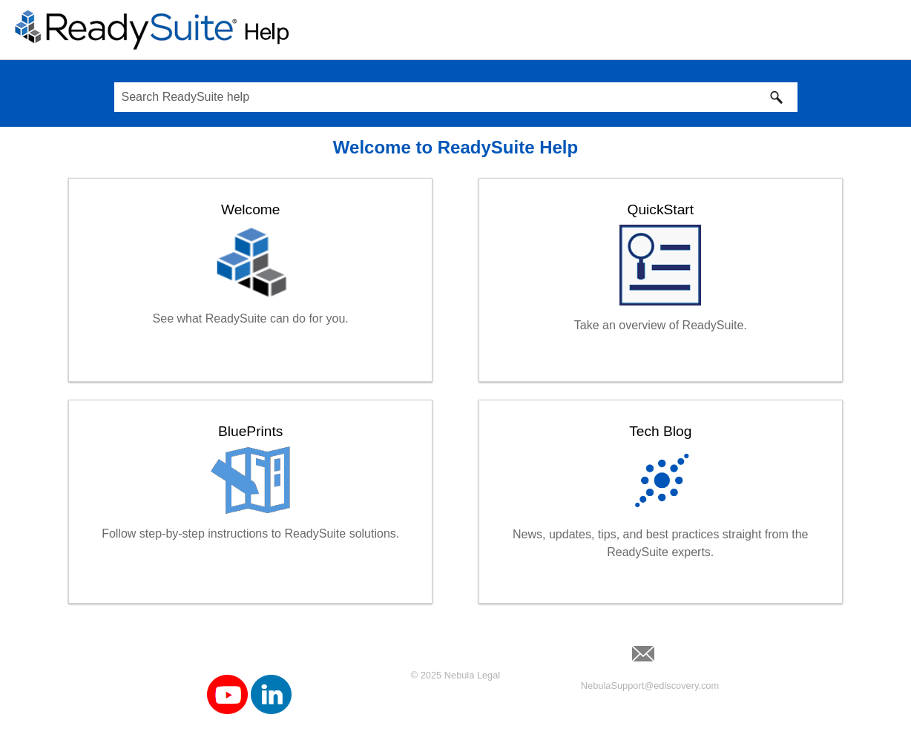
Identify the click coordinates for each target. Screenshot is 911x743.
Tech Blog (660, 431)
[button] (776, 97)
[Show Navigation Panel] (891, 29)
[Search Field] (455, 97)
